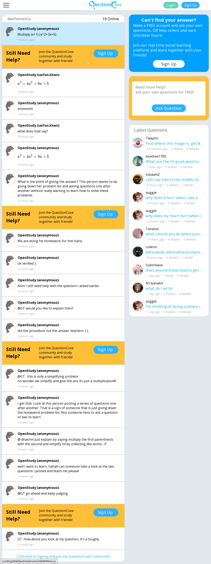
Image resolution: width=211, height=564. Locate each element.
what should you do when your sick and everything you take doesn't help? (175, 233)
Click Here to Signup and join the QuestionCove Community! (63, 556)
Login (170, 5)
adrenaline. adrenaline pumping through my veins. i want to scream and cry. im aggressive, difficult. (175, 252)
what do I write (159, 288)
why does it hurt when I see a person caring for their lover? (175, 197)
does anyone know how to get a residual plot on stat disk (175, 270)
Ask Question (169, 108)
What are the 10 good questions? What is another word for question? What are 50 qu (175, 161)
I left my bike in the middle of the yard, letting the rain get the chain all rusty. (175, 179)
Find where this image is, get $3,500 (175, 143)
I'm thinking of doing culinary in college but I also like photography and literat (175, 306)
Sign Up (190, 5)
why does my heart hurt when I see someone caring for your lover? (175, 215)
